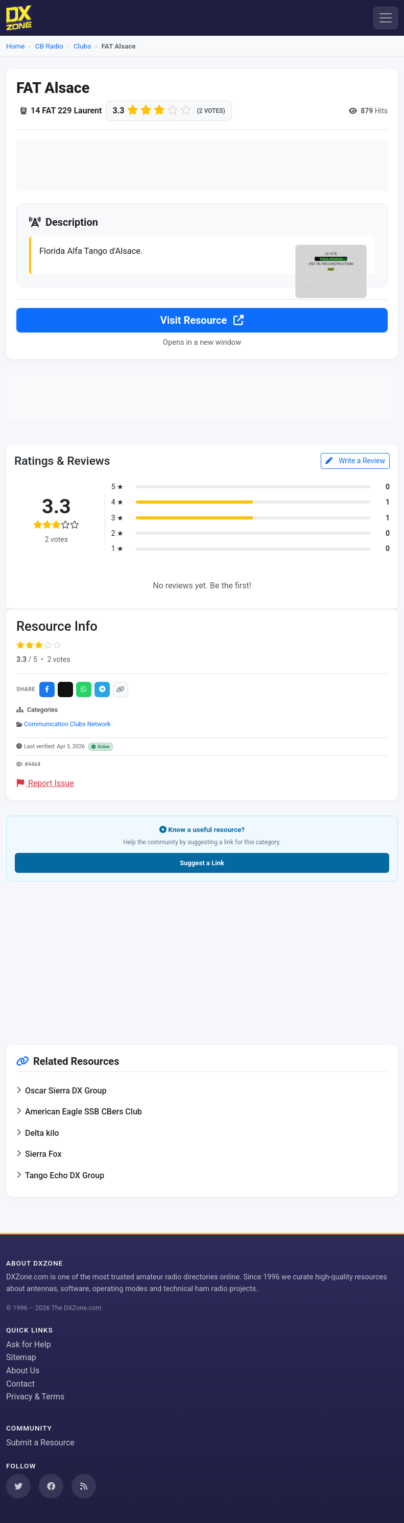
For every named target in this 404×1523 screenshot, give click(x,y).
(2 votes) (211, 110)
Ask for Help (28, 1344)
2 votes (58, 659)
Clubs (82, 46)
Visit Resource (202, 321)
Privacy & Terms (35, 1396)
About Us (22, 1370)
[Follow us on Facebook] (51, 1486)
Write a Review (355, 461)
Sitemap (21, 1357)
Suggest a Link (202, 863)
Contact (20, 1384)
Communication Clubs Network (67, 724)
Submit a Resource (40, 1442)
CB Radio (49, 46)
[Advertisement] (202, 165)
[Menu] (385, 18)
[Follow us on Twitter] (18, 1486)
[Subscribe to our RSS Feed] (84, 1486)
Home (15, 46)
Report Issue (45, 783)
